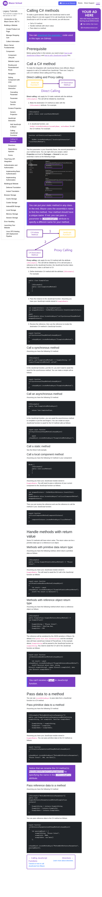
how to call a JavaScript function (55, 55)
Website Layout (11, 61)
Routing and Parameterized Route (11, 67)
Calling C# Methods (11, 140)
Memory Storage (11, 214)
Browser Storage (10, 195)
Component (9, 51)
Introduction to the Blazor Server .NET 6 (11, 20)
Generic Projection (10, 113)
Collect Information (11, 41)
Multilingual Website (11, 184)
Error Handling (9, 221)
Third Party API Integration (9, 160)
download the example (49, 35)
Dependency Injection (10, 150)
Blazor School (12, 3)
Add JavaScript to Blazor (12, 125)
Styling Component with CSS (12, 79)
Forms (8, 155)
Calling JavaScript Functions (11, 133)
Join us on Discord (67, 3)
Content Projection (12, 108)
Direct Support (89, 3)
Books (80, 3)
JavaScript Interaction (10, 119)
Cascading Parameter (11, 93)
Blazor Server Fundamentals (9, 46)
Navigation (10, 74)
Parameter (11, 98)
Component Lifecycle (10, 56)
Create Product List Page (12, 30)
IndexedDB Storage (12, 206)
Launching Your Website (9, 226)
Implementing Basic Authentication (12, 172)
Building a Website (10, 25)
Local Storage (10, 210)
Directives (9, 145)
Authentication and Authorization (10, 166)
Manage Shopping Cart (11, 36)
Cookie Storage (10, 202)
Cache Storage (10, 199)
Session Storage (11, 218)
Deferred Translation (12, 187)
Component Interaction (10, 87)
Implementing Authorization (10, 178)
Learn (98, 3)
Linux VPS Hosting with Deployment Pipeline (11, 233)
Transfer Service (10, 103)
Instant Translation (11, 191)
